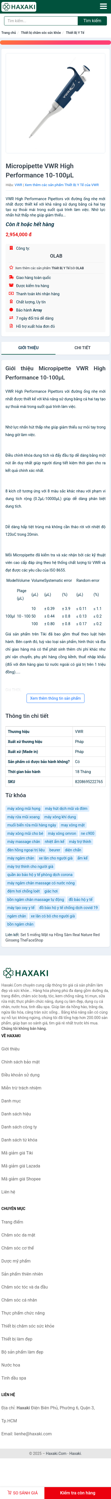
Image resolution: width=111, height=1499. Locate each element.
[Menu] (103, 6)
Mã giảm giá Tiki (17, 1153)
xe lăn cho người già (56, 858)
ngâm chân (16, 916)
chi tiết (82, 347)
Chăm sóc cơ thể (17, 1248)
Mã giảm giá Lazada (20, 1166)
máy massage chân (23, 841)
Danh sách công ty (19, 1127)
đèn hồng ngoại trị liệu (26, 850)
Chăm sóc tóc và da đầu (24, 1287)
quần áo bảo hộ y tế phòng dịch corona (40, 874)
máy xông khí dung (60, 817)
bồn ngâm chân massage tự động (35, 899)
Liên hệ (8, 1192)
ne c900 (87, 833)
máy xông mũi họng (23, 808)
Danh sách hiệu (16, 1114)
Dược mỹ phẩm (16, 1261)
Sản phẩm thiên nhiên (22, 1274)
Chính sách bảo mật (20, 1062)
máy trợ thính (80, 841)
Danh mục (11, 1101)
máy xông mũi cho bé (25, 833)
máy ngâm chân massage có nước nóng (41, 883)
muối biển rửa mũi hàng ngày (31, 825)
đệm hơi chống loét (23, 891)
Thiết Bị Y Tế (75, 33)
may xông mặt (73, 825)
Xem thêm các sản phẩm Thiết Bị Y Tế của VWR (62, 185)
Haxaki (75, 1453)
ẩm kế (82, 858)
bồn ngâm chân (20, 924)
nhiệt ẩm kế (54, 841)
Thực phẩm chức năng (23, 1313)
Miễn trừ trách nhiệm (21, 1088)
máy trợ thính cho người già (30, 866)
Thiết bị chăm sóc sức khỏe (41, 33)
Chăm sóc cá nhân (19, 1300)
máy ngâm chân (20, 858)
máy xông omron (62, 833)
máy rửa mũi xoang (23, 817)
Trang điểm (12, 1222)
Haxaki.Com (56, 1453)
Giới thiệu (28, 347)
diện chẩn (73, 850)
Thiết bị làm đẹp (16, 1339)
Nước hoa (10, 1365)
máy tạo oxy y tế (21, 908)
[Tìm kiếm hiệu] (41, 20)
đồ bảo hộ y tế (81, 899)
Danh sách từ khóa (19, 1140)
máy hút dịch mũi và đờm (66, 808)
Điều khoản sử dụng (20, 1075)
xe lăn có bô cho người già (53, 916)
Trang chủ (8, 33)
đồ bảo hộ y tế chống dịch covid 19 (68, 908)
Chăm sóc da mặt (18, 1235)
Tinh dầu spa (13, 1378)
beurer (54, 850)
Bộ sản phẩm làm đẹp (22, 1352)
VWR (18, 185)
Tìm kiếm (92, 20)
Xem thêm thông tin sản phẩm (55, 698)
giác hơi (51, 891)
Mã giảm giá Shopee (21, 1179)
